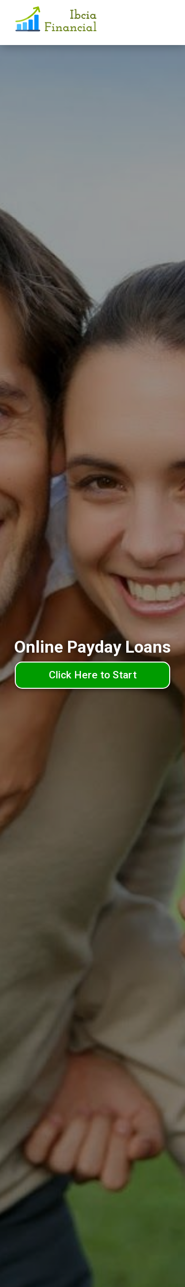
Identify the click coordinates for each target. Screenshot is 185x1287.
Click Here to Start (93, 675)
